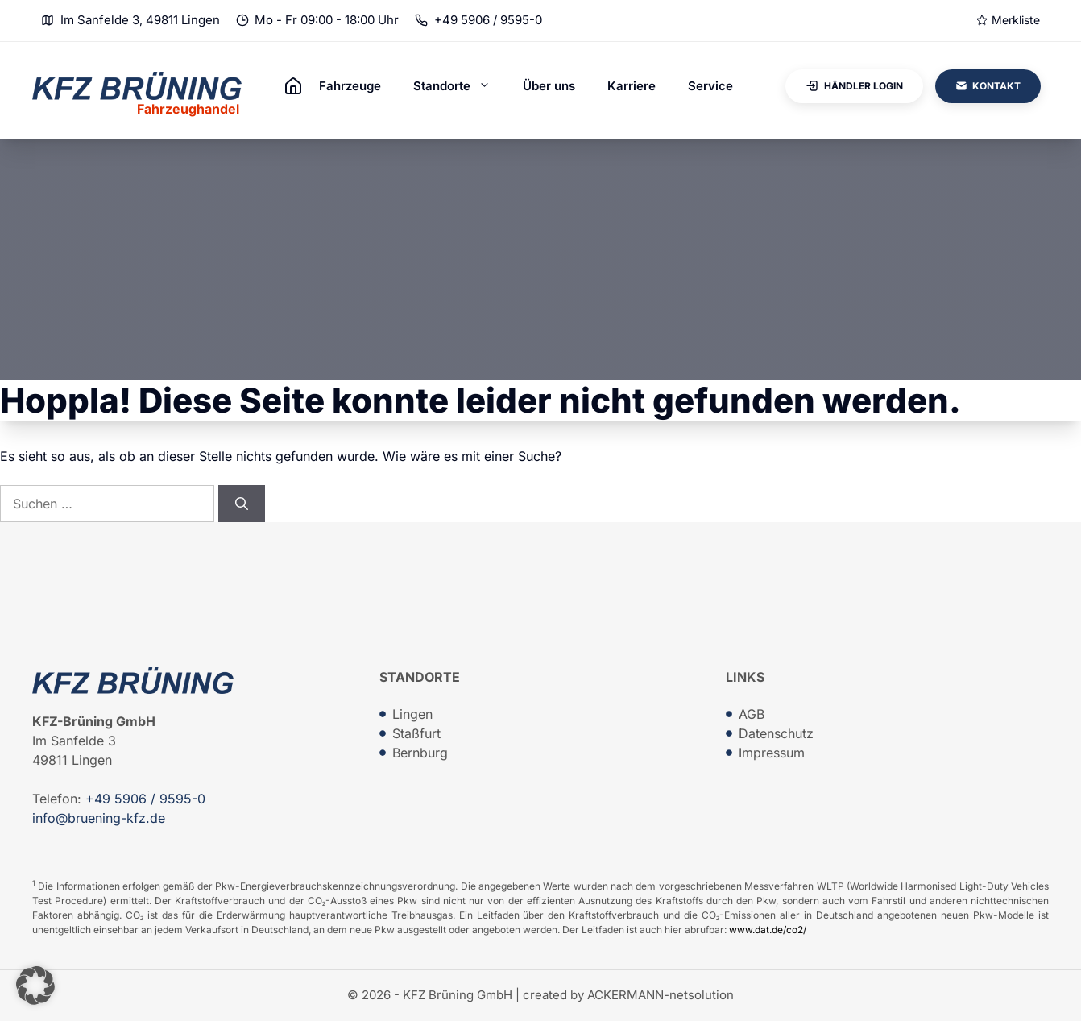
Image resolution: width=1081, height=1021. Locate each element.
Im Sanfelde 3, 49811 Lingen (140, 19)
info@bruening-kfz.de (98, 818)
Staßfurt (416, 733)
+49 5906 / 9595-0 (488, 19)
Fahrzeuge (350, 85)
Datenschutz (776, 733)
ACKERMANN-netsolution (660, 994)
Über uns (549, 85)
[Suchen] (241, 503)
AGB (751, 714)
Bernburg (420, 753)
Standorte (460, 86)
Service (710, 85)
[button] (35, 985)
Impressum (772, 753)
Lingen (412, 714)
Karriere (631, 85)
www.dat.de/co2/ (767, 929)
